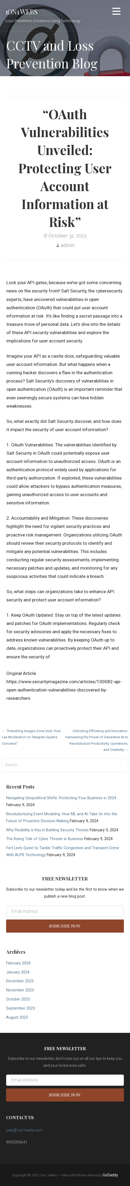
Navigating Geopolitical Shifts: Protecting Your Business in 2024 (61, 798)
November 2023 (20, 990)
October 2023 (18, 999)
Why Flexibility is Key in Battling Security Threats (47, 830)
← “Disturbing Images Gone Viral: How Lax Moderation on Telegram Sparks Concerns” (31, 737)
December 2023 (20, 981)
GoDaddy (110, 1175)
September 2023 (20, 1008)
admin (68, 245)
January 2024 (18, 972)
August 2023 (17, 1017)
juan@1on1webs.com (24, 1130)
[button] (116, 12)
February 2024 (18, 963)
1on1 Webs (21, 11)
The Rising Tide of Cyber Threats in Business (44, 839)
